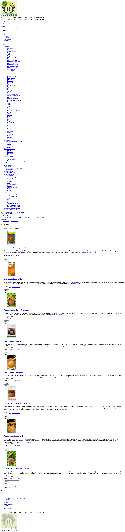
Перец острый (11, 78)
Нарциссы (10, 153)
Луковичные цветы (9, 149)
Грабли (9, 189)
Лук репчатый (11, 69)
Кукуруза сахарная (12, 98)
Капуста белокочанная (13, 55)
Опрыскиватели (11, 184)
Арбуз (9, 112)
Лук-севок (7, 132)
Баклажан (10, 82)
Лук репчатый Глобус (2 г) (13, 279)
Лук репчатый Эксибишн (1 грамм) (16, 468)
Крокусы (9, 155)
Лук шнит (10, 75)
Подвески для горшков (13, 205)
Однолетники (11, 128)
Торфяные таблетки (12, 159)
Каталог (6, 34)
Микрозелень (7, 140)
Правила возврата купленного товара (14, 498)
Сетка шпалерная (9, 174)
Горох (8, 92)
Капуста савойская (12, 66)
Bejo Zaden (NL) (17, 217)
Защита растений (9, 165)
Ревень (9, 116)
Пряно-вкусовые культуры (14, 110)
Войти (10, 20)
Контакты (6, 40)
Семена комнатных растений (12, 208)
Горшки (6, 192)
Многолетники (11, 131)
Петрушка (10, 106)
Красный (9, 137)
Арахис (9, 125)
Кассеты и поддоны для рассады (16, 160)
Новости (6, 37)
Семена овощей (8, 48)
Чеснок (6, 138)
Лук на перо (10, 70)
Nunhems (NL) (7, 217)
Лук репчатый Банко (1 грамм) (15, 248)
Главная (3, 212)
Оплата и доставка (9, 39)
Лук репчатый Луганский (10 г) (15, 372)
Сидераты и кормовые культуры (13, 168)
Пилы (8, 183)
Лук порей (10, 72)
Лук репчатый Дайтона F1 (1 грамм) (16, 310)
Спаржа (9, 115)
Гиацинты (10, 150)
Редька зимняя (11, 85)
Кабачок (9, 79)
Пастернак (10, 101)
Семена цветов (8, 126)
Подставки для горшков (14, 206)
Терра (8, 193)
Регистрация (4, 20)
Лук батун (10, 73)
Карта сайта (7, 508)
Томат (9, 54)
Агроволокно (7, 144)
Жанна (9, 200)
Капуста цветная (12, 57)
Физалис (9, 119)
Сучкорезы (10, 181)
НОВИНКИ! (7, 47)
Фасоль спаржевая (12, 94)
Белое (9, 146)
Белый (9, 135)
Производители (8, 510)
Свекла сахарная (8, 169)
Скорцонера (10, 121)
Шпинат (9, 109)
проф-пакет (14, 221)
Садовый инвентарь (9, 175)
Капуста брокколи (12, 58)
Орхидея (9, 202)
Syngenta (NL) (28, 217)
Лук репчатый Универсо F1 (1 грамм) (17, 403)
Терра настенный (12, 194)
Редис (8, 84)
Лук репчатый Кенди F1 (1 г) (14, 341)
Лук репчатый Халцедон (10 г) (14, 436)
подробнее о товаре (90, 252)
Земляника (10, 118)
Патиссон (10, 81)
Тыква (9, 91)
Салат (9, 103)
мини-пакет (6, 221)
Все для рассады (8, 156)
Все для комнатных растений (12, 209)
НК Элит (46, 217)
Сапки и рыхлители (12, 187)
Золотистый (10, 134)
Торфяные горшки (12, 158)
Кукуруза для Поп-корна (14, 100)
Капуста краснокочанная (14, 60)
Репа (8, 88)
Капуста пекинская (12, 64)
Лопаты (9, 186)
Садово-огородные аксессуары (15, 177)
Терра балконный (12, 197)
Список (3, 225)
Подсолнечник (11, 122)
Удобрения (7, 163)
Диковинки (10, 123)
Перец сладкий (11, 76)
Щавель (9, 107)
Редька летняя (11, 87)
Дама (8, 199)
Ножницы (10, 180)
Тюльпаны (10, 152)
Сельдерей (10, 89)
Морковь (9, 50)
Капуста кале (11, 63)
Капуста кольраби (12, 67)
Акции (6, 36)
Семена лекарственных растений (13, 141)
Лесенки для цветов (12, 203)
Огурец (9, 52)
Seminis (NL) (38, 217)
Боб (8, 97)
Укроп (9, 104)
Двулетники (10, 129)
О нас (5, 33)
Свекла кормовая (8, 171)
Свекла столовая (12, 51)
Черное (9, 147)
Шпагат (9, 190)
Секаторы (10, 178)
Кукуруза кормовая (9, 172)
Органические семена (10, 143)
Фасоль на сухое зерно (13, 95)
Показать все (4, 227)
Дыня (8, 113)
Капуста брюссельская (13, 61)
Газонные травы (8, 166)
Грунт (5, 162)
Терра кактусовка (12, 196)
